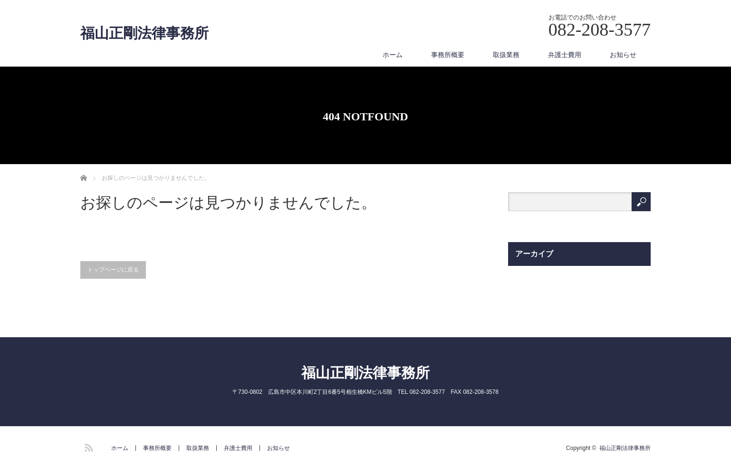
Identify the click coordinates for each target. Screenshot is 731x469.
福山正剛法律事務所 (144, 33)
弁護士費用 (564, 55)
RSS (87, 446)
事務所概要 (447, 55)
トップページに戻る (113, 269)
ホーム (393, 55)
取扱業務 (506, 55)
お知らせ (623, 55)
